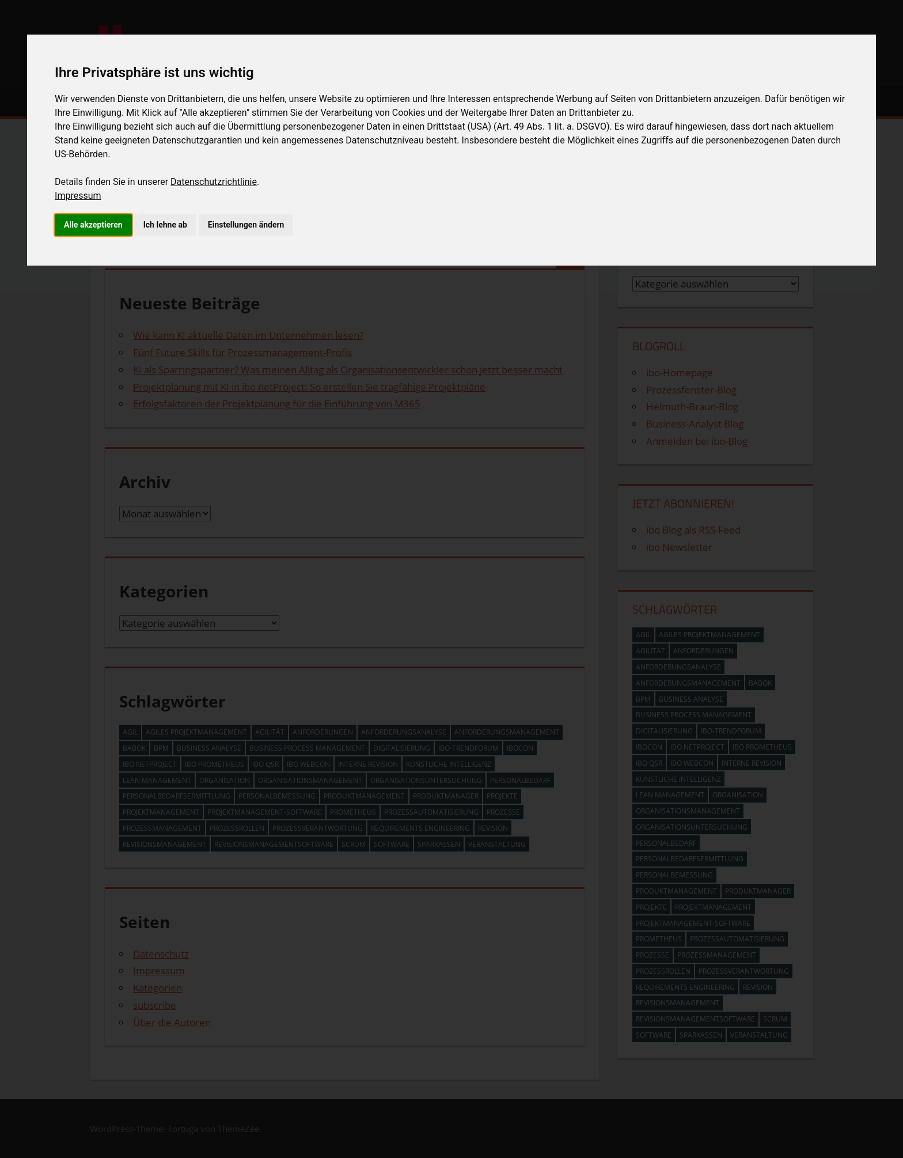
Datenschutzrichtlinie (213, 181)
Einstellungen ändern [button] (246, 224)
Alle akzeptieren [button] (93, 224)
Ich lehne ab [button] (165, 224)
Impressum (78, 195)
